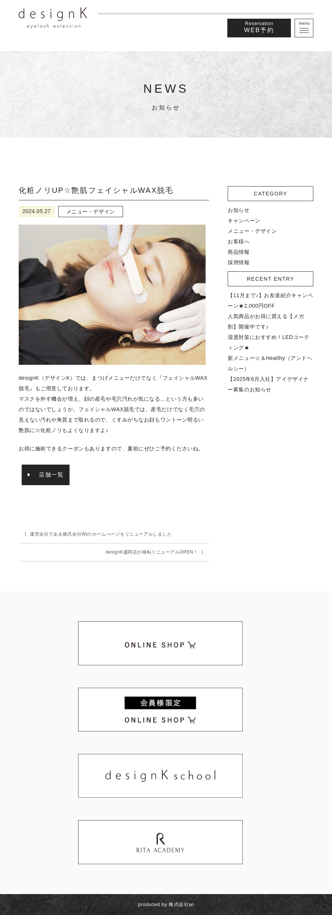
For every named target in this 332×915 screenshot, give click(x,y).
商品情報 (238, 252)
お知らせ (238, 210)
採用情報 (238, 262)
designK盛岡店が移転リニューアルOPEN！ (151, 552)
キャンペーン (244, 221)
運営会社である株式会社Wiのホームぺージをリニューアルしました (101, 534)
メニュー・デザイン (252, 231)
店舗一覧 (51, 474)
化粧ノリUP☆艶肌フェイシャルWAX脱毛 (96, 190)
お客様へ (238, 241)
